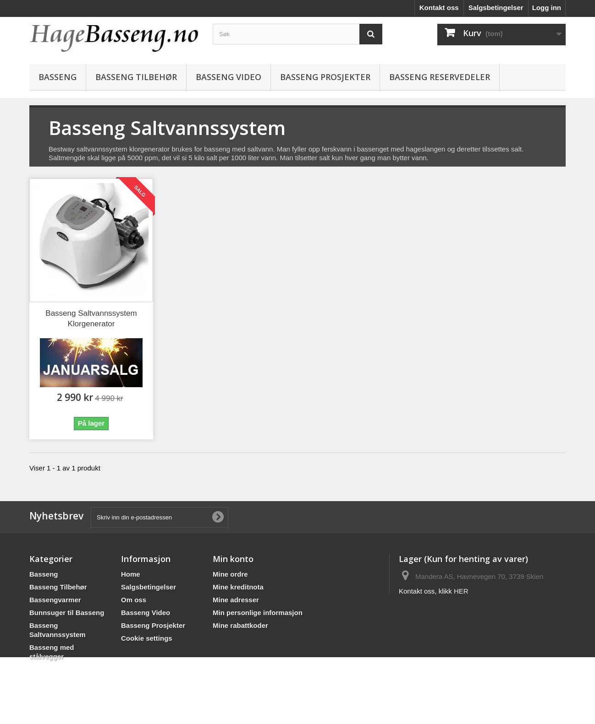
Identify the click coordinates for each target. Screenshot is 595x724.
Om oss (133, 600)
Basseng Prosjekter (325, 76)
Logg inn (546, 7)
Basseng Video (228, 76)
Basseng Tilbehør (136, 76)
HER (461, 591)
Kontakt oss (439, 7)
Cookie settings (146, 638)
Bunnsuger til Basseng (66, 612)
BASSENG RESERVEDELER (439, 76)
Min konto (233, 558)
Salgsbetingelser (495, 7)
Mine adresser (236, 600)
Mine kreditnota (238, 587)
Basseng (58, 76)
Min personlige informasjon (258, 612)
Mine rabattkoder (240, 625)
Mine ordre (230, 574)
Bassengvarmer (55, 600)
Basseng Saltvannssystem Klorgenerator (91, 318)
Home (130, 574)
